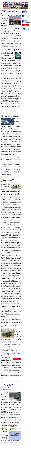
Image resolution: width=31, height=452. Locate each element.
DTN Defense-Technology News (6, 322)
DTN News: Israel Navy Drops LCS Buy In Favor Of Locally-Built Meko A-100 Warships (11, 112)
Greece (19, 322)
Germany (17, 322)
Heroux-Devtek (5, 446)
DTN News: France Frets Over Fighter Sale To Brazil (7, 384)
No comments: (16, 46)
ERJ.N (11, 412)
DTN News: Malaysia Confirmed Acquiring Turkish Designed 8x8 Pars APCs (10, 325)
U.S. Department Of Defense (11, 446)
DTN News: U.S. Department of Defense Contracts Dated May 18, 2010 (10, 49)
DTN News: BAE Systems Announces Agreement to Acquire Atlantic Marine (10, 353)
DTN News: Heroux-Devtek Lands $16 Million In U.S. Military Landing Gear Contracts (10, 430)
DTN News (11, 322)
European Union (14, 322)
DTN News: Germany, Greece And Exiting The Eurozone (8, 179)
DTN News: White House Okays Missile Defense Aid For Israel (9, 11)
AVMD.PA (19, 404)
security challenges (3, 30)
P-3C (7, 446)
